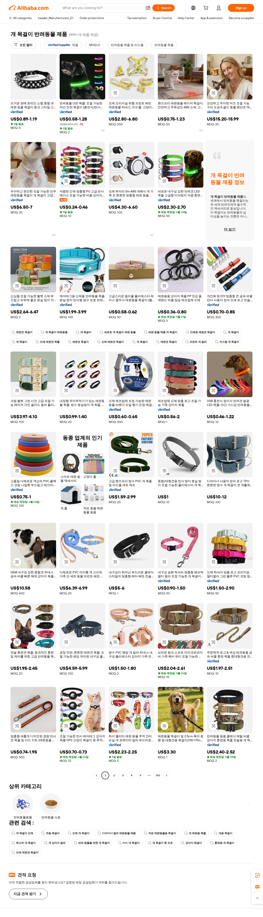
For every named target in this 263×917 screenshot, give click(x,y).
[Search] (163, 7)
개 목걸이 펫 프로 (160, 843)
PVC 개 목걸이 (129, 843)
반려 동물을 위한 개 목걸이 (92, 843)
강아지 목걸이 (191, 843)
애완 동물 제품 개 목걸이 (160, 332)
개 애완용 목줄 (195, 833)
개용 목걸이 (50, 833)
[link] (257, 875)
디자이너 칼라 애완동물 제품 (117, 833)
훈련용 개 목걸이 (222, 843)
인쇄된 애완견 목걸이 (200, 332)
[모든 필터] (23, 45)
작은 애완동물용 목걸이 (160, 833)
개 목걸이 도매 (22, 833)
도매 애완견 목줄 (48, 342)
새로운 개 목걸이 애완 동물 (118, 332)
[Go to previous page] (96, 775)
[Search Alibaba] (102, 7)
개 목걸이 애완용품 (54, 332)
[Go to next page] (167, 775)
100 (158, 775)
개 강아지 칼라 (55, 843)
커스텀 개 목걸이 (227, 342)
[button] (148, 8)
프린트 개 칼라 (196, 342)
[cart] (206, 8)
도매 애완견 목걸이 (110, 342)
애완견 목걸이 (22, 332)
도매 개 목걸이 (78, 833)
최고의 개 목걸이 (24, 843)
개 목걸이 (83, 332)
